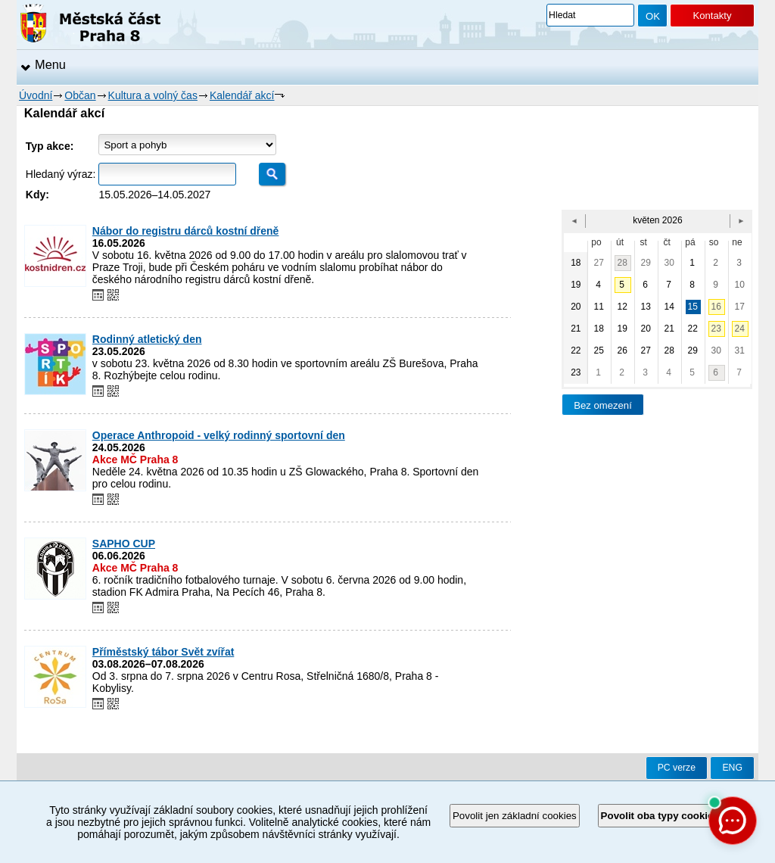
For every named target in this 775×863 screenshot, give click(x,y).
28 (622, 262)
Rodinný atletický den (147, 339)
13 (646, 306)
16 (716, 306)
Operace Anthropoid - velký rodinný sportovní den (218, 435)
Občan (79, 95)
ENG (732, 767)
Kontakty (712, 15)
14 (669, 306)
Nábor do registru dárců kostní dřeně (185, 231)
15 (693, 306)
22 (693, 328)
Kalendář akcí (242, 95)
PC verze (677, 767)
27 (599, 262)
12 (622, 306)
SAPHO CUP (123, 543)
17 (740, 306)
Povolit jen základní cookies (515, 815)
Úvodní (35, 95)
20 (646, 328)
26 (622, 350)
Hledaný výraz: (61, 174)
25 (599, 350)
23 (716, 328)
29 (646, 262)
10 (740, 284)
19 (622, 328)
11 (599, 306)
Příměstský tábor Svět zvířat (163, 652)
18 (599, 328)
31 (740, 350)
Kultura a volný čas (153, 95)
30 (669, 262)
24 (740, 328)
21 (669, 328)
